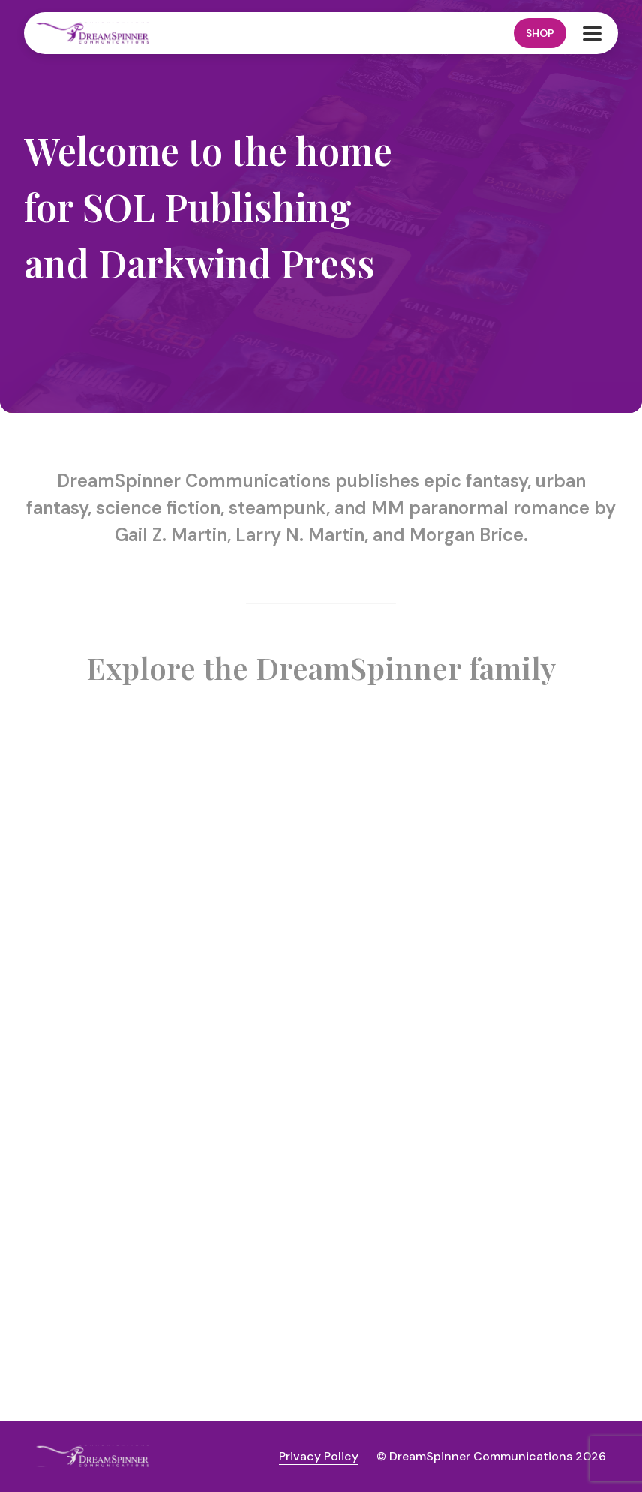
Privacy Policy (318, 1456)
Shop (540, 33)
